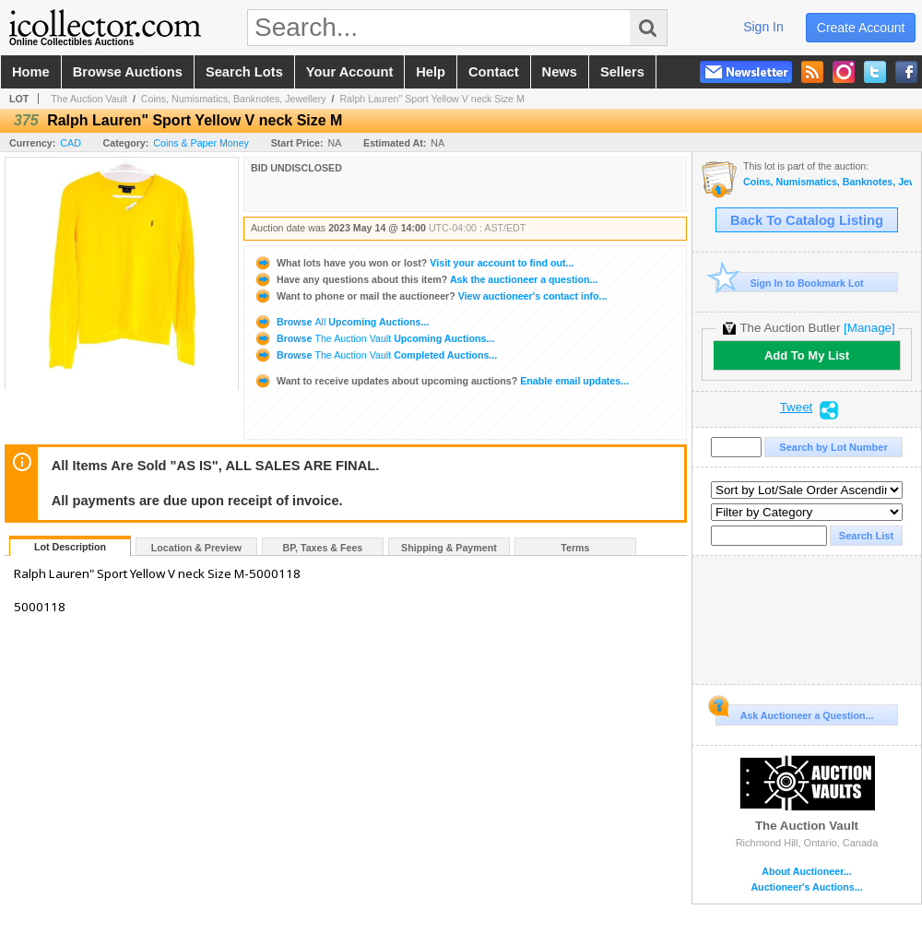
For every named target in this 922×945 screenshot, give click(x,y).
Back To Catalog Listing (806, 220)
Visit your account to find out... (413, 262)
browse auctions (128, 72)
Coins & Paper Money (201, 142)
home (31, 72)
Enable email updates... (441, 380)
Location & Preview (196, 547)
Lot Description (70, 546)
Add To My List (806, 355)
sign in (763, 26)
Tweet (796, 407)
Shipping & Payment (449, 547)
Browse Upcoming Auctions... (341, 321)
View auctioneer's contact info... (430, 295)
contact (493, 72)
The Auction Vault (89, 98)
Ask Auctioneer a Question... (794, 712)
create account (861, 27)
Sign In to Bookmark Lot (789, 282)
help (430, 72)
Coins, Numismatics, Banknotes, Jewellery (233, 98)
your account (349, 72)
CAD (70, 142)
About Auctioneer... (806, 872)
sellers (622, 72)
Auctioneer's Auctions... (806, 887)
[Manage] (869, 328)
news (559, 72)
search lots (244, 72)
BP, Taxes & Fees (323, 547)
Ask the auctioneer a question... (425, 279)
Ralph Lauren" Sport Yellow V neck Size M (431, 98)
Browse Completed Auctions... (375, 354)
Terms (575, 547)
